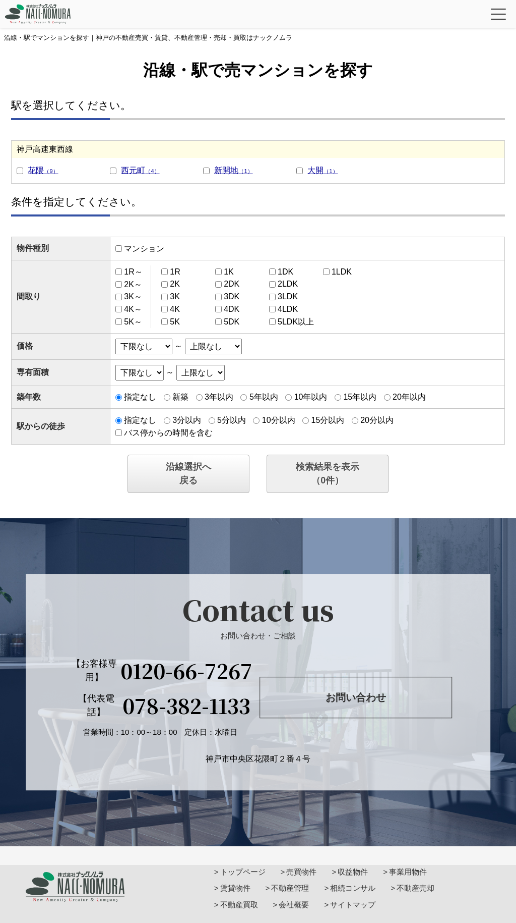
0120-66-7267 (186, 671)
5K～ (133, 321)
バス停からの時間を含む (168, 432)
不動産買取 (239, 904)
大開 (322, 170)
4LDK (288, 309)
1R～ (133, 271)
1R (175, 271)
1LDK (342, 271)
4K (175, 309)
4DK (231, 309)
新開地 (233, 170)
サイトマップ (352, 904)
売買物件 (301, 871)
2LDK (288, 284)
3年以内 (219, 397)
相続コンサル (352, 888)
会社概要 (294, 904)
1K (229, 271)
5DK (231, 321)
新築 (180, 397)
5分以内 (231, 420)
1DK (285, 271)
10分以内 (278, 420)
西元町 (140, 170)
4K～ (133, 309)
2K (175, 284)
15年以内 (359, 397)
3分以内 (186, 420)
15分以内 (327, 420)
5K (175, 321)
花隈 (43, 170)
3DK (231, 296)
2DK (231, 284)
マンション (144, 248)
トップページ (243, 871)
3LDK (288, 296)
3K (175, 296)
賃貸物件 (235, 888)
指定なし (140, 397)
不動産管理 (290, 888)
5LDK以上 (296, 321)
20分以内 (377, 420)
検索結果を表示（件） (327, 473)
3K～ (133, 296)
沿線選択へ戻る (188, 473)
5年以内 (263, 397)
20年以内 (409, 397)
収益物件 (353, 871)
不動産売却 (415, 888)
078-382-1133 (186, 705)
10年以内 (311, 397)
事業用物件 (408, 871)
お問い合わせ (356, 697)
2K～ (133, 284)
